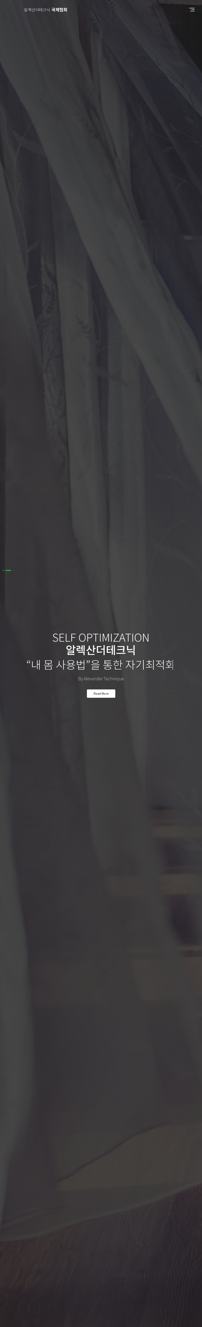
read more (101, 691)
